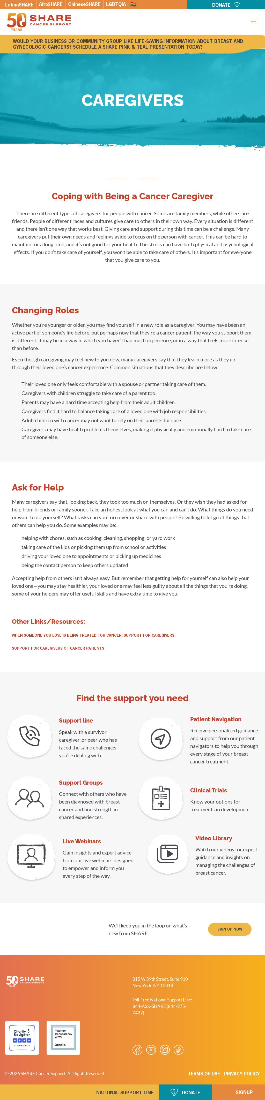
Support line (76, 720)
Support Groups (81, 782)
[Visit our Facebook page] (137, 1050)
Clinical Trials (208, 790)
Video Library (213, 838)
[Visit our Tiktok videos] (178, 1050)
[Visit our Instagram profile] (165, 1050)
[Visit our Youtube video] (151, 1050)
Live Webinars (82, 841)
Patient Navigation (215, 719)
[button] (254, 21)
